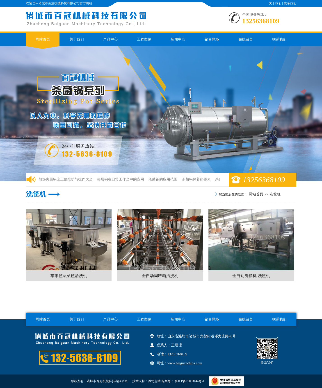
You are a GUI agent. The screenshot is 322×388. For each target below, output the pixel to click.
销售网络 (212, 39)
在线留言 (245, 39)
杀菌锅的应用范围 (163, 179)
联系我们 (290, 3)
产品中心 (110, 39)
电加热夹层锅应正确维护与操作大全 (64, 179)
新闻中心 (178, 39)
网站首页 (43, 39)
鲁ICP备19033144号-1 (189, 381)
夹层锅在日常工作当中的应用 (121, 179)
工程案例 (144, 39)
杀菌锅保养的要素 (197, 179)
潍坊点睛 (154, 381)
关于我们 (275, 3)
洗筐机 (275, 194)
